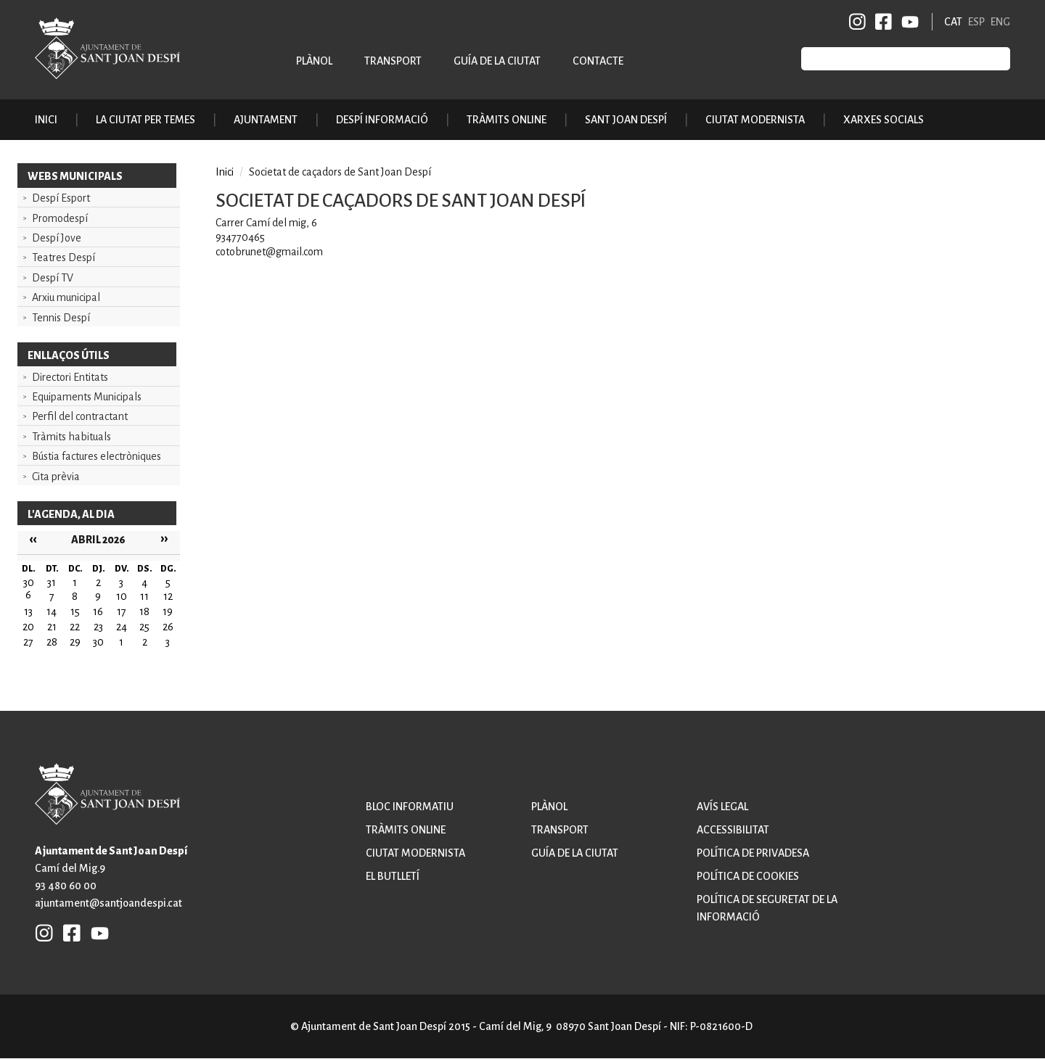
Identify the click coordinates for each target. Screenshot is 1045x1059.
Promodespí (60, 218)
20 (28, 626)
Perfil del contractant (80, 416)
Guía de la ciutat (497, 61)
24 (121, 626)
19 (168, 611)
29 (75, 642)
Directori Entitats (70, 377)
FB (881, 22)
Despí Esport (61, 198)
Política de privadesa (753, 853)
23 (98, 626)
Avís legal (722, 806)
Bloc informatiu (410, 806)
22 (75, 626)
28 (51, 642)
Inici (46, 119)
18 (144, 611)
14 (51, 611)
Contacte (598, 61)
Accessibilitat (733, 830)
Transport (393, 61)
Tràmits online (506, 119)
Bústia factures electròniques (96, 456)
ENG (1000, 22)
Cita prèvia (56, 476)
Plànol (314, 61)
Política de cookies (748, 876)
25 (144, 626)
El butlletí (392, 876)
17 (121, 611)
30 (98, 642)
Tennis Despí (61, 318)
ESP (976, 22)
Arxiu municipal (66, 297)
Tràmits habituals (71, 436)
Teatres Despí (63, 257)
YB (907, 22)
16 (98, 611)
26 (168, 626)
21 (52, 626)
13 (28, 611)
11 (144, 596)
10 (121, 596)
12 (168, 596)
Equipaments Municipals (87, 397)
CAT (953, 22)
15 (75, 611)
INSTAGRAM (857, 22)
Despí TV (52, 278)
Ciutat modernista (415, 853)
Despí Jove (56, 238)
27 (28, 642)
